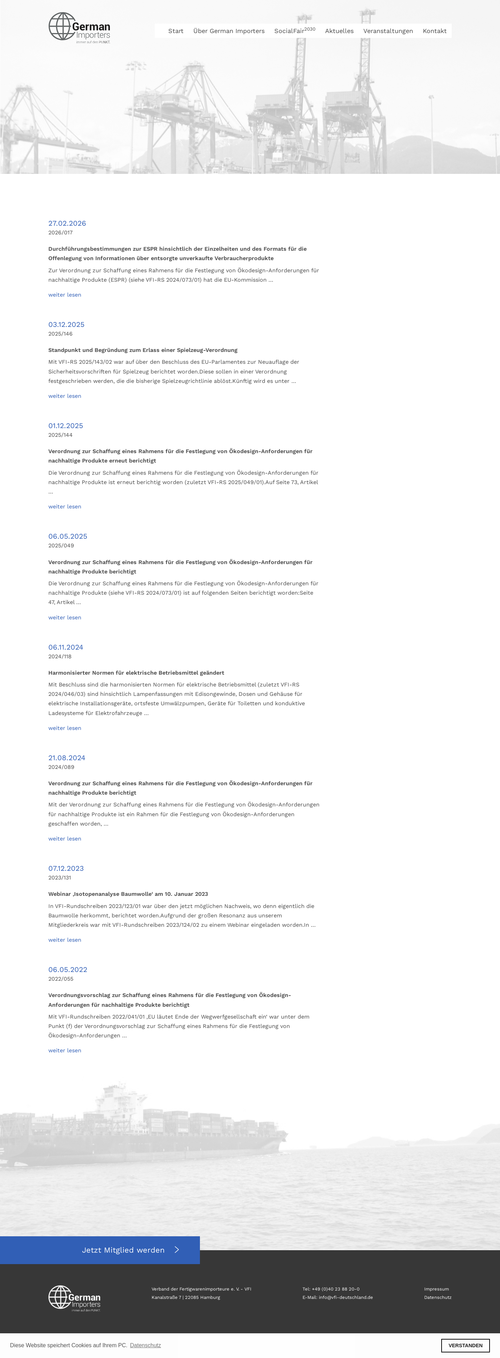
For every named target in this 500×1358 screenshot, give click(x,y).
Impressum (436, 1289)
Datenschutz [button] (145, 1345)
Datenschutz (438, 1297)
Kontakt (435, 30)
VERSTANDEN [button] (466, 1345)
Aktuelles (339, 30)
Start (176, 30)
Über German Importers (229, 30)
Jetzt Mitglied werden (125, 1250)
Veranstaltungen (388, 30)
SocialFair (294, 30)
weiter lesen (64, 294)
